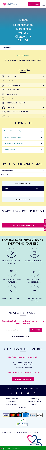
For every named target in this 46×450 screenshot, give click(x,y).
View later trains (23, 200)
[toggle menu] (43, 5)
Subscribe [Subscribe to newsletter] (36, 330)
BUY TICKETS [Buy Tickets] (34, 4)
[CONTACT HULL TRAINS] (11, 292)
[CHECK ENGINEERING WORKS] (34, 293)
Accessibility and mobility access (15, 131)
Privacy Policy (34, 399)
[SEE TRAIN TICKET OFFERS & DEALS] (11, 256)
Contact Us (18, 388)
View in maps (6, 47)
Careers (31, 388)
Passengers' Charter (34, 401)
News (25, 388)
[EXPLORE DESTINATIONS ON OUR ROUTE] (11, 275)
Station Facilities (9, 149)
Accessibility (23, 407)
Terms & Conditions (11, 399)
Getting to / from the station (13, 143)
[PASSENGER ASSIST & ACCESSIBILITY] (34, 275)
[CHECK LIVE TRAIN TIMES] (34, 255)
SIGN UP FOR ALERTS (23, 379)
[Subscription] (17, 330)
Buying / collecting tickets (12, 137)
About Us (10, 388)
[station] (23, 219)
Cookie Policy (11, 401)
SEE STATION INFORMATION (23, 225)
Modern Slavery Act (11, 404)
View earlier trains (23, 183)
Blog (37, 388)
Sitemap (34, 404)
